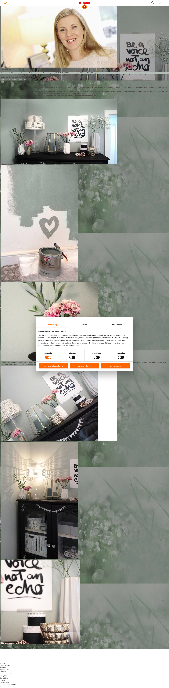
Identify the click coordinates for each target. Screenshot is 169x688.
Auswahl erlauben (84, 366)
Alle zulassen (115, 366)
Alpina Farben (5, 81)
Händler (3, 672)
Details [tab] (84, 324)
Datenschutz (4, 682)
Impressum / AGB (6, 674)
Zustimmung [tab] (52, 324)
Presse (2, 680)
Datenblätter (4, 678)
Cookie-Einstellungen (8, 684)
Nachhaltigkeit (5, 669)
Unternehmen (5, 665)
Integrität (3, 676)
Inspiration (26, 81)
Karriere (3, 667)
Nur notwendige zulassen (53, 366)
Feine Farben (16, 81)
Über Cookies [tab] (117, 324)
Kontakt (3, 663)
